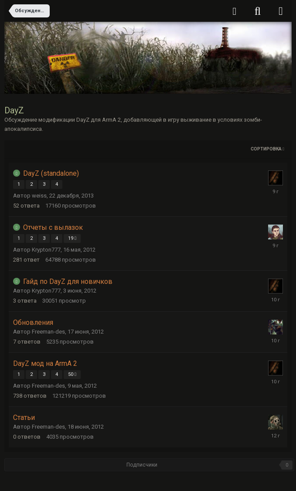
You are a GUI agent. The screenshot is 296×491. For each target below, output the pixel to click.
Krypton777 (46, 249)
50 (72, 374)
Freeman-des (48, 331)
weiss (39, 195)
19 (72, 238)
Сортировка (267, 149)
